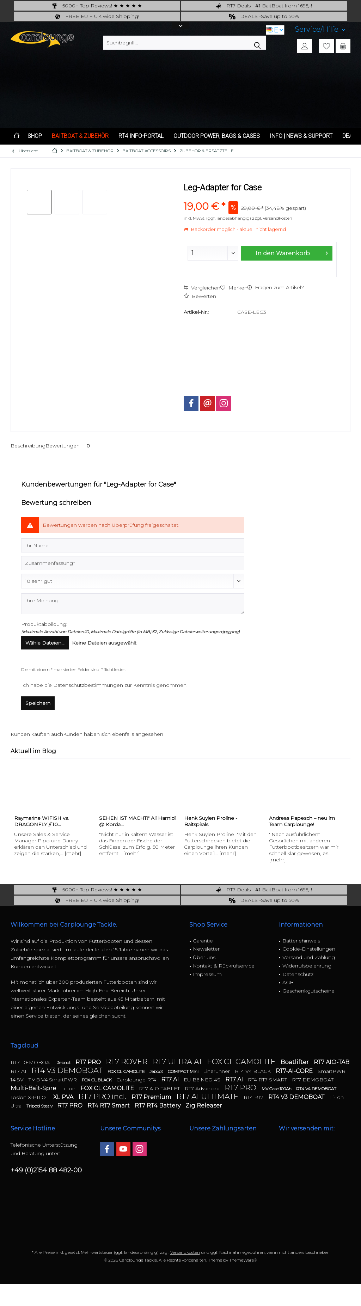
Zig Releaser (203, 1105)
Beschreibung (28, 446)
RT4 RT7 (254, 1097)
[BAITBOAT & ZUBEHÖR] (80, 136)
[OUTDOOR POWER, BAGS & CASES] (217, 136)
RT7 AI (19, 1071)
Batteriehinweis (301, 941)
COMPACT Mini (184, 1071)
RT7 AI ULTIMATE (208, 1096)
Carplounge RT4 (137, 1079)
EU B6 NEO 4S (203, 1079)
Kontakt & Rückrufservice (224, 966)
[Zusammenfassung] (132, 563)
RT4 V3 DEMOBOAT (67, 1070)
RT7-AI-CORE (295, 1071)
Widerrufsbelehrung (306, 966)
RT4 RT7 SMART (268, 1079)
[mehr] (73, 853)
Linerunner (217, 1071)
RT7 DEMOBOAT (32, 1062)
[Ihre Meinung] (132, 603)
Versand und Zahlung (308, 957)
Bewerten (200, 296)
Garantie (203, 941)
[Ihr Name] (132, 545)
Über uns (204, 957)
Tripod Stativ (40, 1106)
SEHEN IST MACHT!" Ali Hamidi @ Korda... (137, 821)
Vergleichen (202, 288)
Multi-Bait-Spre (34, 1088)
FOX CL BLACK (97, 1079)
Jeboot (64, 1062)
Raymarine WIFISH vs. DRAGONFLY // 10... (41, 821)
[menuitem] (320, 29)
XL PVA (64, 1097)
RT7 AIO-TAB (331, 1062)
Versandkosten (185, 1252)
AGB (288, 982)
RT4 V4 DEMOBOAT (316, 1088)
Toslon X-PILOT (30, 1097)
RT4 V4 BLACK (253, 1071)
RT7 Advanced (203, 1088)
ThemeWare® (243, 1260)
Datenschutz (297, 974)
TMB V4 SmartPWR (53, 1079)
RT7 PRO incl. (103, 1096)
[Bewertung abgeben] (132, 581)
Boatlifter (295, 1062)
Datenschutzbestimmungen (88, 685)
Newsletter (206, 949)
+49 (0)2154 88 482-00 (46, 1170)
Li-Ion (69, 1088)
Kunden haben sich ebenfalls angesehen (113, 734)
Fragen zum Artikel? (275, 287)
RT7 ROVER (127, 1061)
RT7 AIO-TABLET (160, 1088)
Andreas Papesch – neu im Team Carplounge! (302, 821)
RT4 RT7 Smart (109, 1105)
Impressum (207, 974)
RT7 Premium (152, 1097)
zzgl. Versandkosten (272, 218)
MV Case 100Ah (277, 1088)
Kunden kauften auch (37, 734)
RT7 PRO (88, 1062)
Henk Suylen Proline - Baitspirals (210, 821)
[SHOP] (35, 136)
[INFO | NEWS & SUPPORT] (301, 136)
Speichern (37, 703)
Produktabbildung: (44, 624)
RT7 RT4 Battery (158, 1105)
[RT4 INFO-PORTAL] (141, 136)
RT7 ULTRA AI (178, 1061)
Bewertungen (68, 446)
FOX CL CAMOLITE (242, 1061)
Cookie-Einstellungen (308, 949)
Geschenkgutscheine (308, 991)
